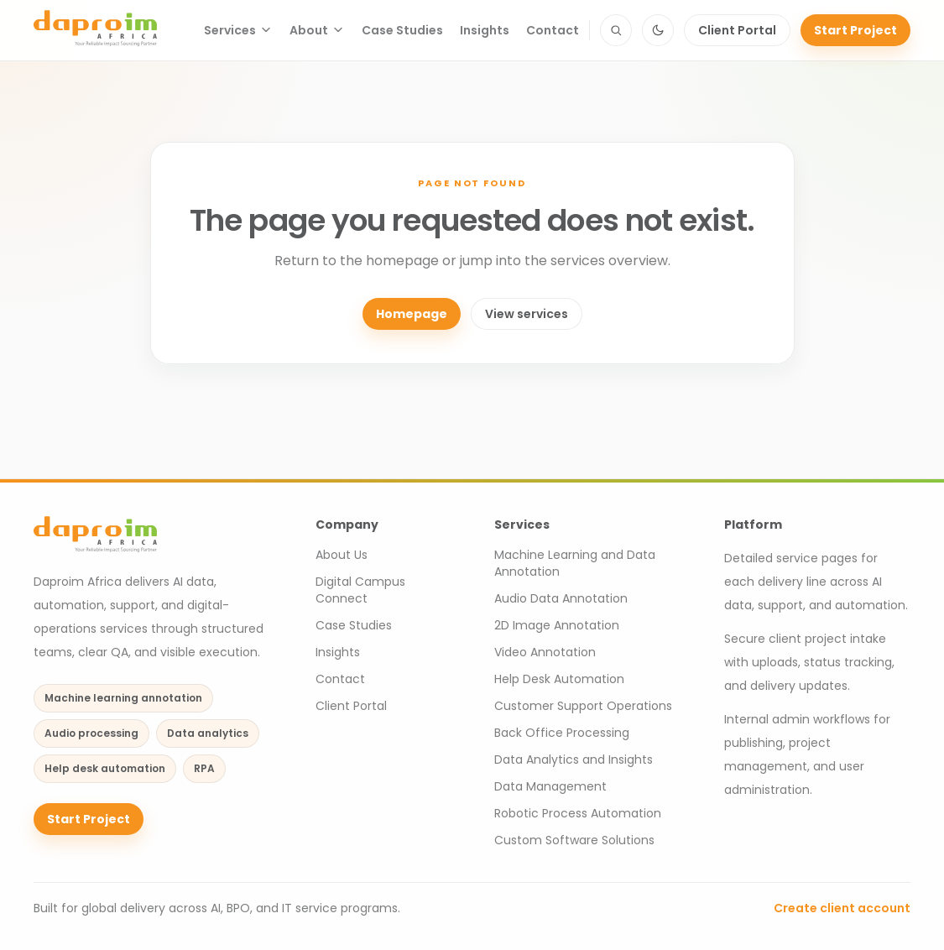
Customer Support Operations (583, 705)
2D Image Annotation (556, 625)
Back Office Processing (561, 732)
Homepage (411, 313)
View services (526, 313)
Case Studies (402, 30)
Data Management (550, 786)
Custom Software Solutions (574, 840)
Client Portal (737, 30)
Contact (552, 30)
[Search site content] (616, 30)
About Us (342, 554)
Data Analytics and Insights (573, 759)
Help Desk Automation (559, 679)
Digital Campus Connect (360, 590)
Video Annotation (545, 652)
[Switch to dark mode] (658, 30)
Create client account (842, 908)
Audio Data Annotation (561, 598)
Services (238, 30)
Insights (484, 30)
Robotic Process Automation (577, 813)
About (317, 30)
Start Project (855, 30)
